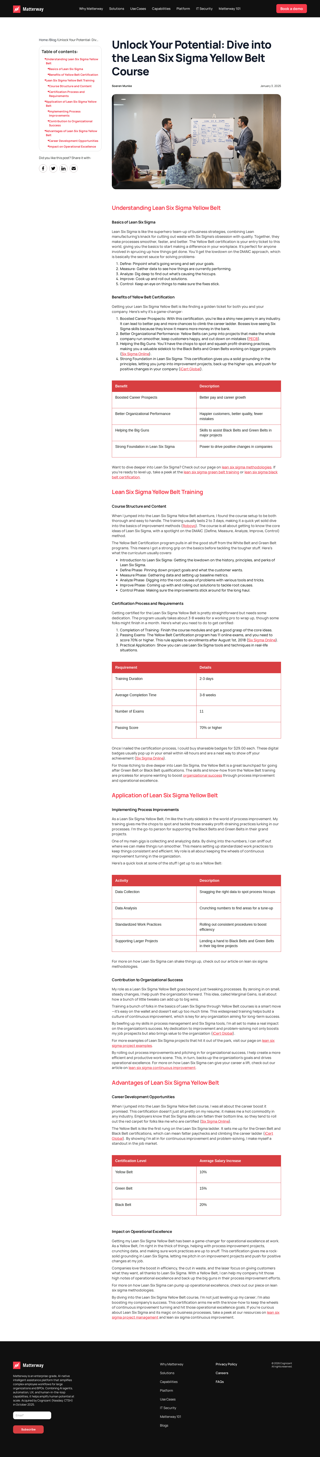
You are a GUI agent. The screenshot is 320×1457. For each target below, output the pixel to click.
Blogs (164, 1425)
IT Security (204, 8)
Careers (222, 1373)
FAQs (220, 1381)
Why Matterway (91, 8)
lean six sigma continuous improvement (162, 1067)
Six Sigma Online (135, 353)
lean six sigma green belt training (211, 471)
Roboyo (189, 525)
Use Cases (138, 8)
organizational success (202, 775)
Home (43, 40)
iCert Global (190, 368)
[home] (28, 8)
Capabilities (161, 8)
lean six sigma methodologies (246, 467)
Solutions (116, 8)
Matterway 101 (230, 8)
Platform (183, 8)
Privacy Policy (226, 1364)
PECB (253, 338)
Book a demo (291, 8)
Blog (53, 40)
